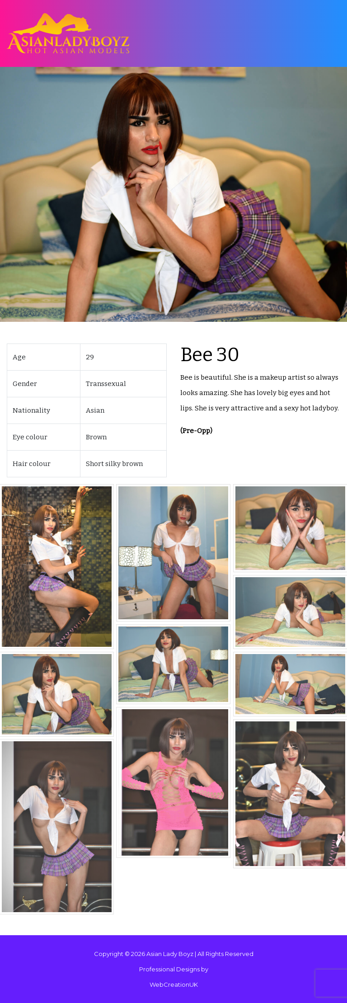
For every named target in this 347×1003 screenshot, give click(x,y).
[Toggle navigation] (319, 33)
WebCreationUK (174, 984)
